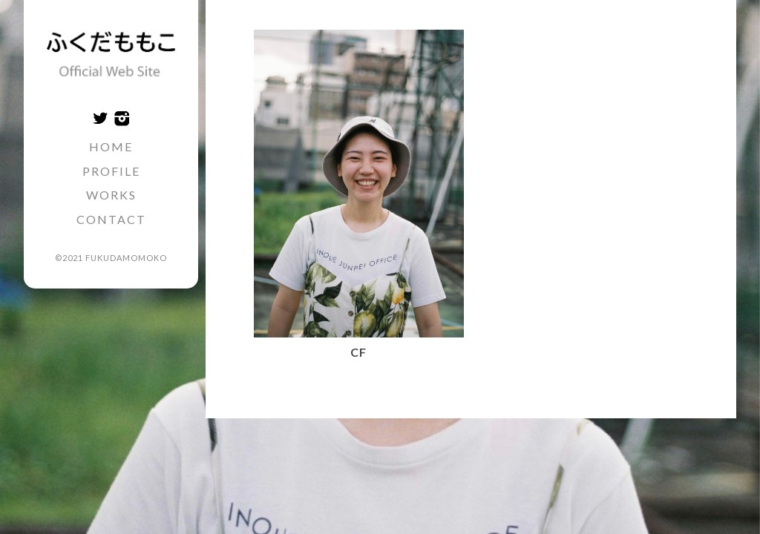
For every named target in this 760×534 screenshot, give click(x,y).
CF (358, 352)
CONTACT (111, 219)
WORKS (111, 195)
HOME (111, 146)
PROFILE (111, 171)
